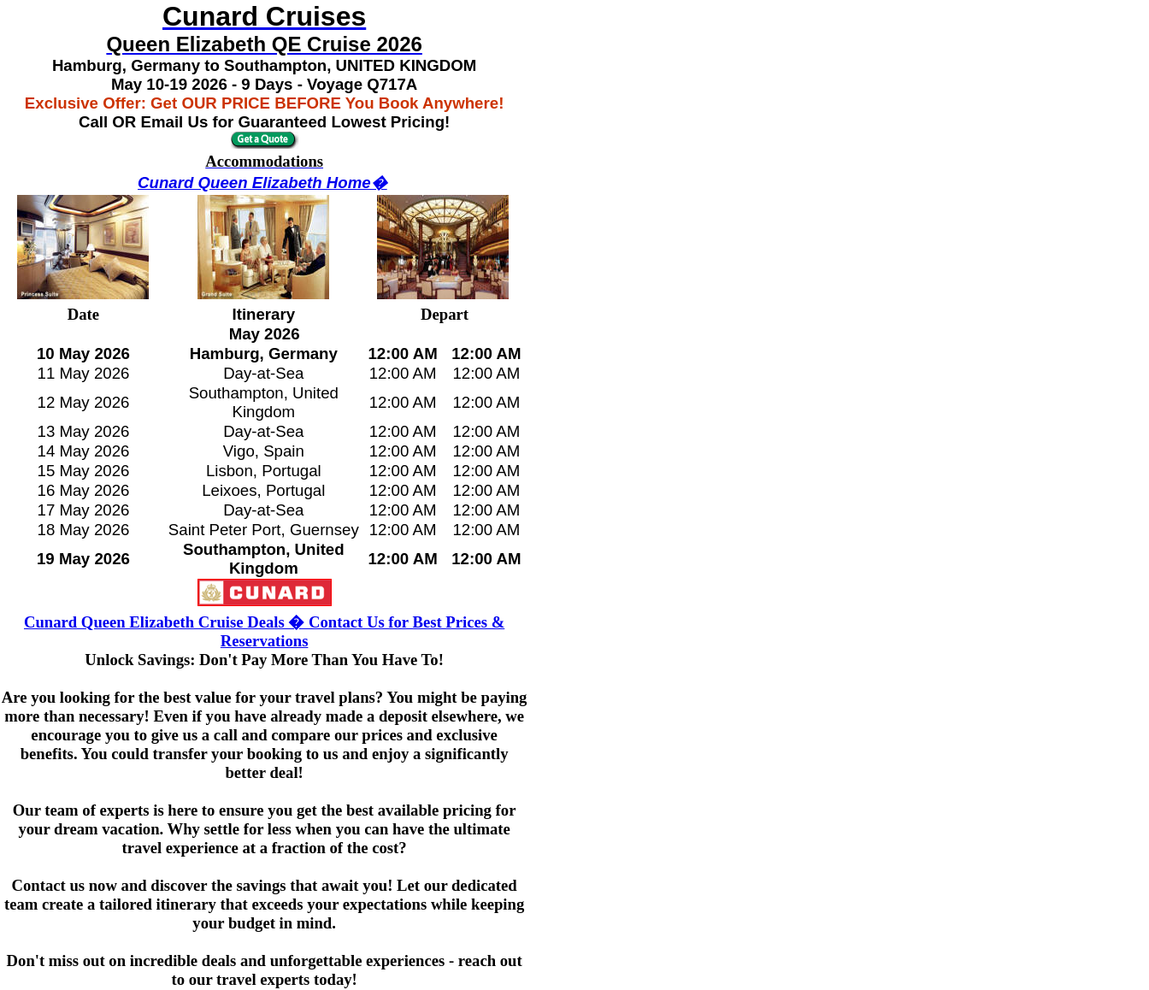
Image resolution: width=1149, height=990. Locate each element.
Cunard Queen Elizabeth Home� (262, 183)
